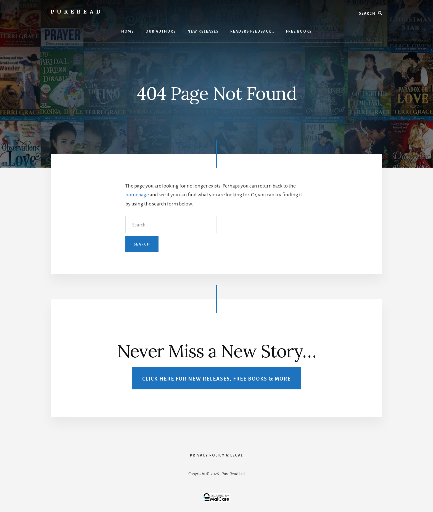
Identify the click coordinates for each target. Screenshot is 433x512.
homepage (137, 194)
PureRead (77, 11)
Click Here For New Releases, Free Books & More (216, 379)
